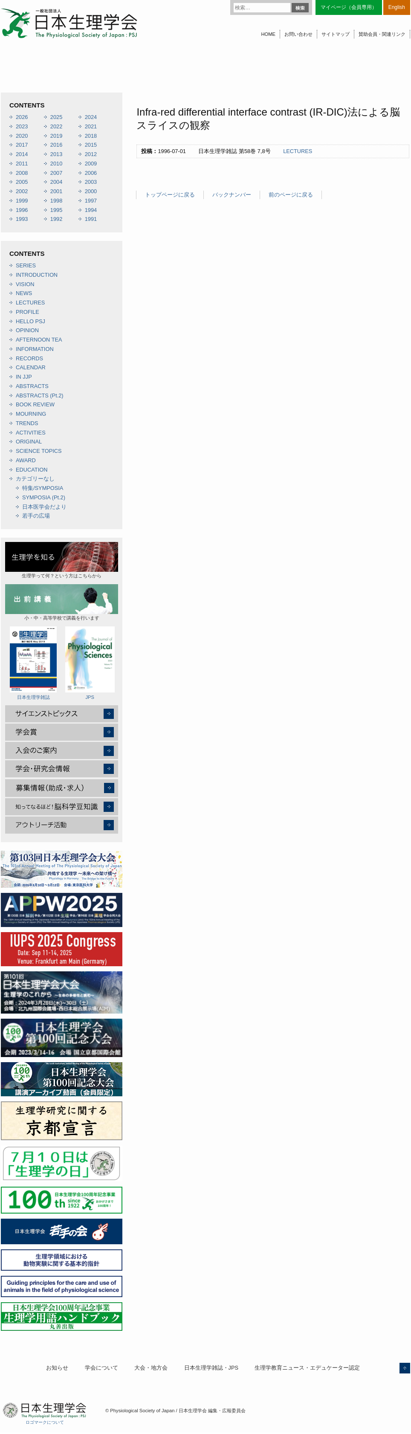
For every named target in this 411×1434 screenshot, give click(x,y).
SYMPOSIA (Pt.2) (43, 497)
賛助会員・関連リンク (382, 34)
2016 (56, 145)
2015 (91, 145)
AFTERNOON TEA (39, 339)
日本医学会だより (44, 507)
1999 (22, 200)
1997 (91, 200)
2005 (22, 182)
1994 (91, 210)
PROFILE (27, 312)
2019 (56, 136)
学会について (101, 1367)
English (396, 7)
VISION (25, 284)
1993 (22, 219)
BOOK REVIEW (35, 404)
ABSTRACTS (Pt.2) (40, 395)
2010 (56, 163)
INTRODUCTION (37, 275)
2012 (91, 154)
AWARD (26, 460)
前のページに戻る (291, 194)
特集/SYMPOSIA (42, 488)
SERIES (26, 265)
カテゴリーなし (35, 478)
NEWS (24, 293)
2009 (91, 163)
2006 (91, 173)
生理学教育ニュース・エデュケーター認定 (307, 1367)
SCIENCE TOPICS (39, 451)
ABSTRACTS (32, 386)
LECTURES (297, 151)
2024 (91, 117)
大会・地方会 (151, 1367)
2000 (91, 191)
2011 (22, 163)
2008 (22, 173)
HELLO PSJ (30, 321)
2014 (22, 154)
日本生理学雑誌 (33, 663)
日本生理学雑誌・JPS (211, 1367)
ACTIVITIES (31, 432)
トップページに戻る (170, 194)
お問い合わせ (298, 34)
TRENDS (27, 423)
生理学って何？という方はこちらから (61, 560)
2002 (22, 191)
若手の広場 (36, 516)
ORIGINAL (29, 441)
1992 (56, 219)
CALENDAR (31, 367)
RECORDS (29, 358)
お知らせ (57, 1367)
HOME (268, 34)
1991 (91, 219)
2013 (56, 154)
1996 (22, 210)
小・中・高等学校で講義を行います (61, 602)
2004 (56, 182)
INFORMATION (35, 349)
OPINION (27, 330)
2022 (56, 126)
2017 (22, 145)
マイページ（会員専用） (349, 7)
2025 (56, 117)
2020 (22, 136)
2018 (91, 136)
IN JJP (24, 377)
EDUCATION (31, 469)
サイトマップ (335, 34)
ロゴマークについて (45, 1422)
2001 (56, 191)
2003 (91, 182)
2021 (91, 126)
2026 (22, 117)
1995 (56, 210)
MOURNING (31, 414)
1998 (56, 200)
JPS (90, 663)
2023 (22, 126)
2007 (56, 173)
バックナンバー (231, 194)
